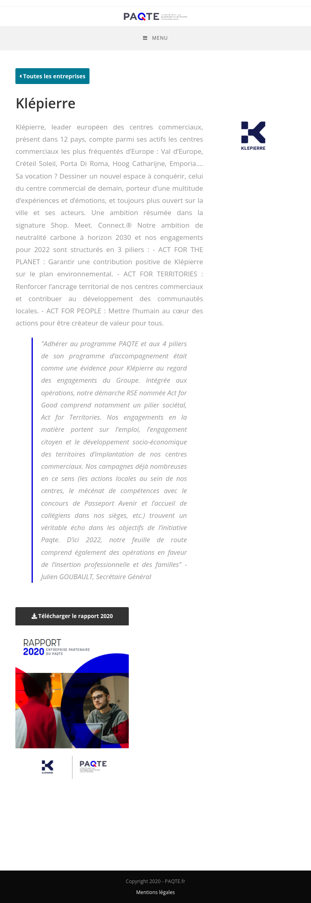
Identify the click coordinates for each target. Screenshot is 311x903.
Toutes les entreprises (52, 76)
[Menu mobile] (155, 38)
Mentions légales (155, 892)
